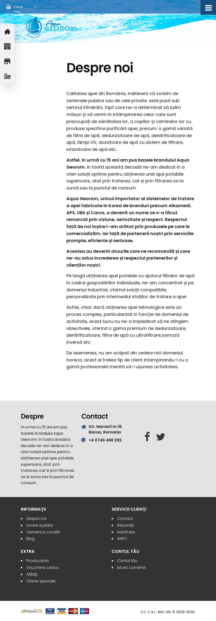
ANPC (122, 538)
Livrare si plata (39, 525)
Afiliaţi (31, 574)
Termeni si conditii (43, 532)
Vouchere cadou (42, 567)
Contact (125, 518)
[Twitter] (160, 437)
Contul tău (127, 561)
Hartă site (126, 532)
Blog (30, 538)
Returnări (125, 525)
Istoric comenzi (131, 567)
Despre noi (36, 518)
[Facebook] (147, 437)
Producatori (37, 561)
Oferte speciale (40, 581)
